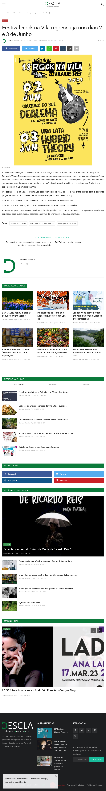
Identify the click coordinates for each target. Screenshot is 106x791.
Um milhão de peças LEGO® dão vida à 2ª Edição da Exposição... (48, 575)
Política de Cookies (94, 785)
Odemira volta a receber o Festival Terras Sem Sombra (43, 420)
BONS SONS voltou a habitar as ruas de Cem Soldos (16, 314)
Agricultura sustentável (29, 602)
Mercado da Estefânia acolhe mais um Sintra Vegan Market (52, 351)
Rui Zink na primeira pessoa (68, 242)
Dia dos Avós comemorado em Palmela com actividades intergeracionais (87, 315)
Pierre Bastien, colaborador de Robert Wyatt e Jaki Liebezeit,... (61, 745)
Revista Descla (10, 41)
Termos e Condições (75, 785)
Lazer (10, 13)
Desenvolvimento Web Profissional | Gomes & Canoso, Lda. (45, 561)
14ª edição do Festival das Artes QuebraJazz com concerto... (47, 589)
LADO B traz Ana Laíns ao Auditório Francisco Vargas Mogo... (40, 690)
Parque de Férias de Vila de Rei (42, 223)
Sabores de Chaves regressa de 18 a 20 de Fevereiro (43, 406)
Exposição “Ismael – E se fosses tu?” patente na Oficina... (60, 763)
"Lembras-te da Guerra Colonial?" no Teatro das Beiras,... (45, 392)
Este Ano (87, 384)
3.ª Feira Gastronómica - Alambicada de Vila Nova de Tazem (46, 433)
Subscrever (97, 759)
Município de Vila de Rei (67, 223)
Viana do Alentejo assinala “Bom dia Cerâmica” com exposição (15, 352)
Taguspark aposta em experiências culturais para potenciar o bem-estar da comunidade (28, 244)
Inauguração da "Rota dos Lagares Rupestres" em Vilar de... (51, 315)
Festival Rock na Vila (18, 223)
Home (4, 13)
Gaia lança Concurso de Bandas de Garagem (39, 447)
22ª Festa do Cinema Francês (60, 730)
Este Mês (53, 384)
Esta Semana (19, 384)
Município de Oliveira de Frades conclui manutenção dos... (87, 352)
